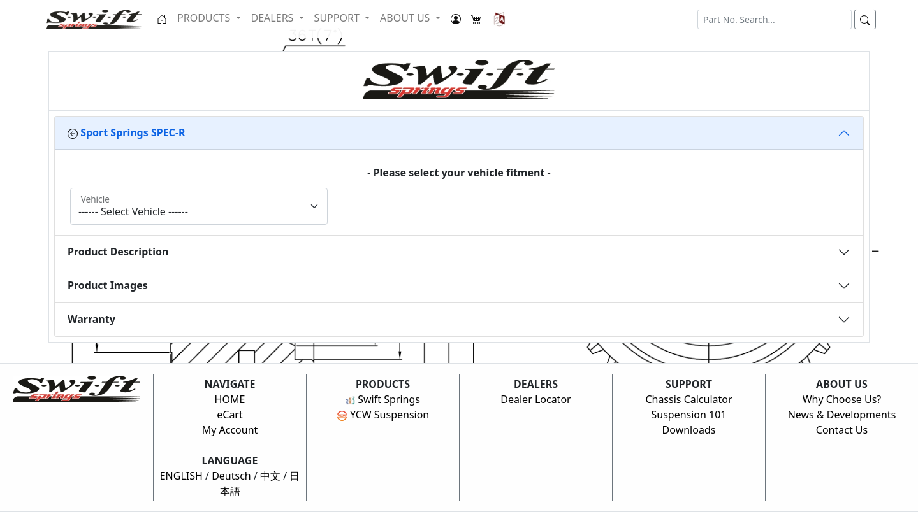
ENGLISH (181, 476)
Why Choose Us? (842, 399)
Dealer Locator (535, 399)
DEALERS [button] (273, 18)
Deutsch (231, 476)
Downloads (689, 430)
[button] (499, 19)
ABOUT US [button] (406, 18)
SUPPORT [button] (338, 18)
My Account (230, 430)
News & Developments (842, 415)
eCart (230, 415)
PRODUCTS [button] (205, 18)
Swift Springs (383, 399)
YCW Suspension (383, 415)
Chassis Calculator (688, 399)
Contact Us (842, 430)
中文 (270, 476)
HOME (230, 399)
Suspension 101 (688, 415)
